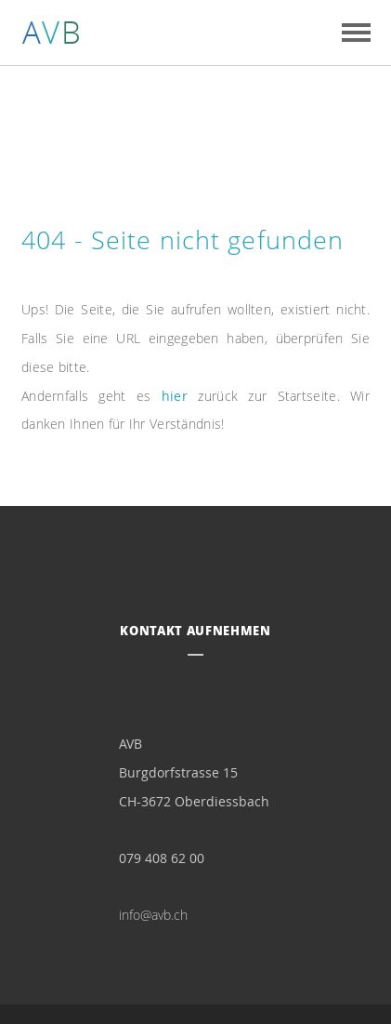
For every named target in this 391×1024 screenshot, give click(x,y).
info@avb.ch (153, 915)
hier (175, 396)
